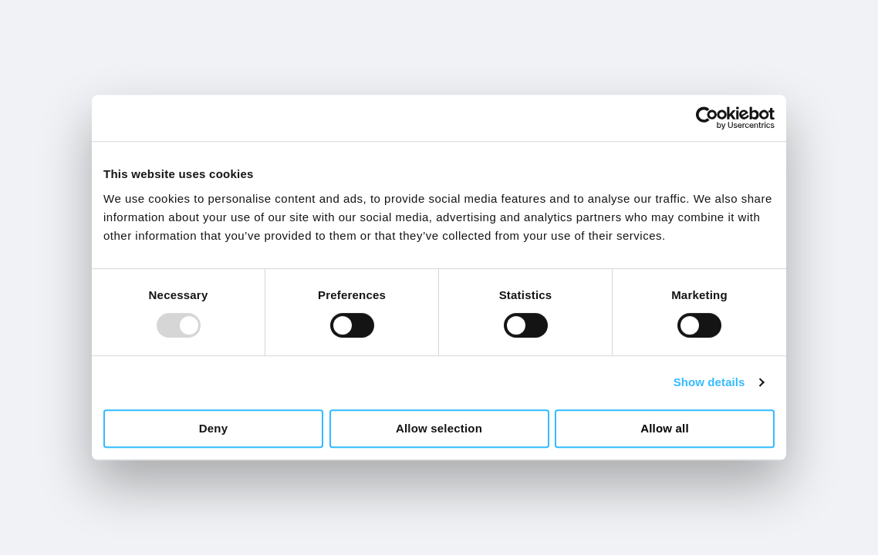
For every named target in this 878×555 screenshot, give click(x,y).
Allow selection (439, 428)
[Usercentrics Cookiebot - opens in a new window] (707, 118)
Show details (709, 381)
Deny (213, 428)
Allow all (664, 428)
